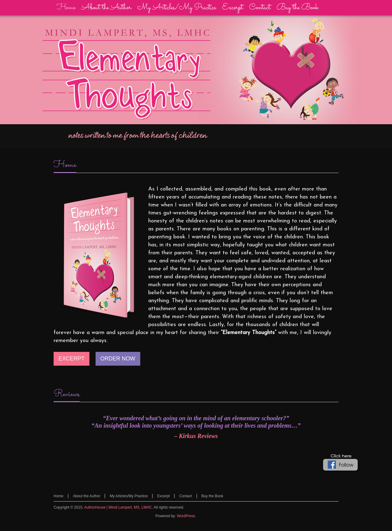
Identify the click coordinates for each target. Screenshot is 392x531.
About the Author (86, 496)
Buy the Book (212, 496)
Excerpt (163, 496)
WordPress (186, 516)
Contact (185, 496)
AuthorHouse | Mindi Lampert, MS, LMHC (118, 507)
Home (65, 165)
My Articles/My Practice (129, 496)
